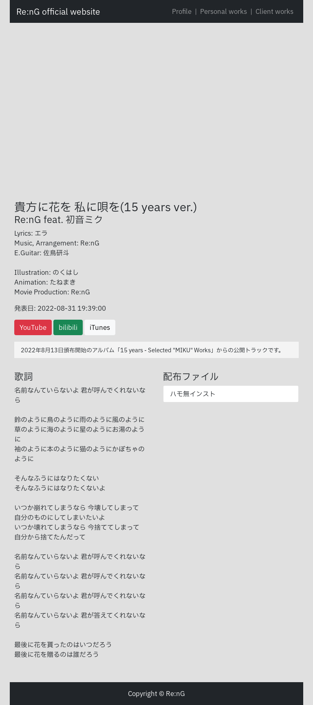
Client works (274, 11)
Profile (182, 11)
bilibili (68, 327)
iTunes (100, 327)
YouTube (33, 327)
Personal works (223, 11)
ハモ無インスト (193, 394)
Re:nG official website (58, 11)
